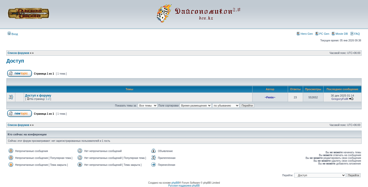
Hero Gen (305, 33)
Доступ (15, 61)
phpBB (175, 182)
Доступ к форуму (38, 95)
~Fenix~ (270, 97)
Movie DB (340, 33)
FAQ (355, 33)
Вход (13, 34)
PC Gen (322, 33)
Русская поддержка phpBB (184, 185)
